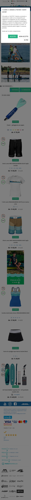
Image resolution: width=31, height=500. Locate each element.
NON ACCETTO (23, 36)
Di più (26, 40)
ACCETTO (13, 36)
